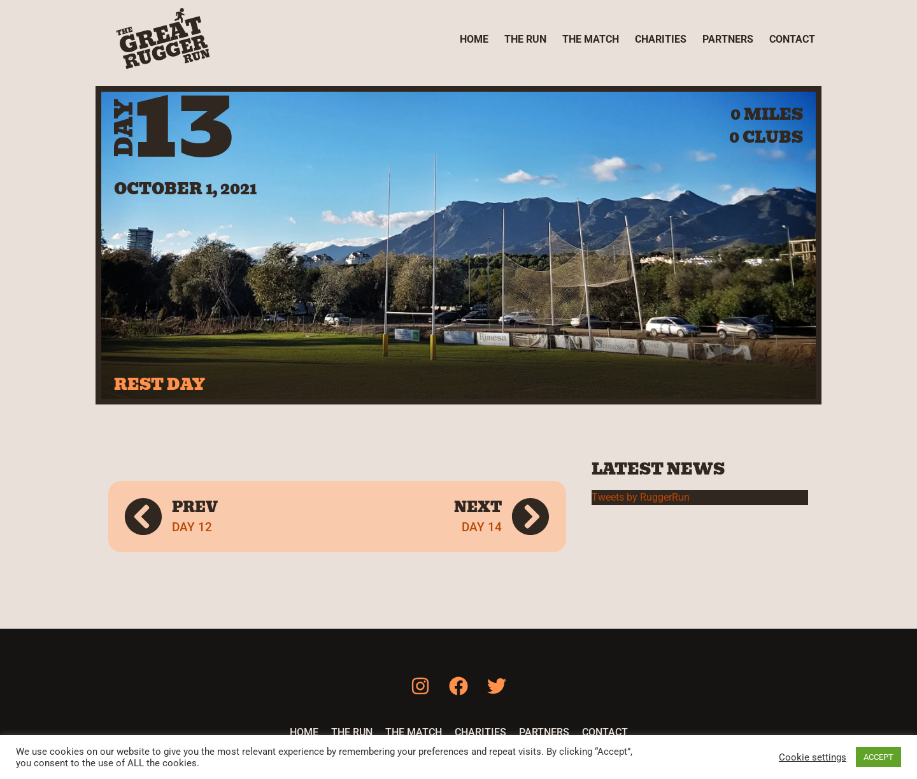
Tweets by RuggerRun (641, 497)
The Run (525, 39)
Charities (660, 39)
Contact (792, 39)
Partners (727, 39)
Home (474, 39)
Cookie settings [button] (812, 757)
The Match (590, 39)
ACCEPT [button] (878, 757)
